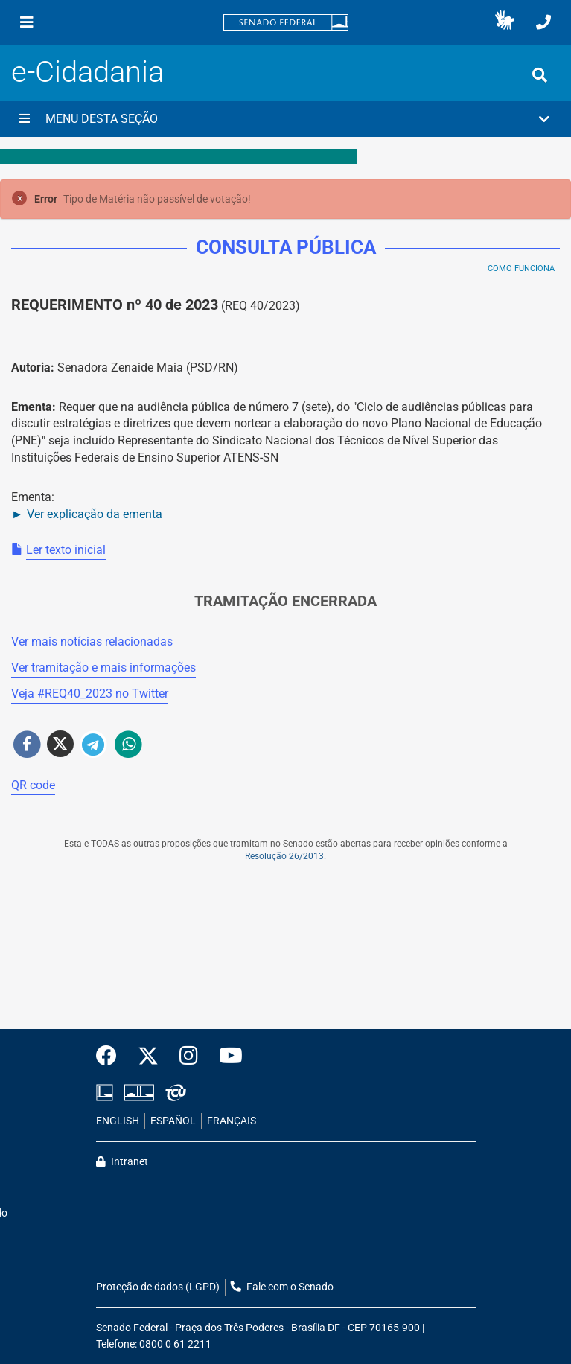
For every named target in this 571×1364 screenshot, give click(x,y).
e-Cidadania (87, 71)
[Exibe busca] (540, 75)
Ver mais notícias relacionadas (92, 641)
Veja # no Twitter (89, 693)
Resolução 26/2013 (284, 856)
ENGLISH (117, 1121)
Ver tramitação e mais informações (103, 667)
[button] (504, 22)
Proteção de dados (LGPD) (158, 1287)
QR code (33, 785)
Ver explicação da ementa (94, 514)
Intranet (122, 1162)
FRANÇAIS (231, 1121)
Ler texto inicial (66, 550)
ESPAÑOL (173, 1121)
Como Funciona (521, 268)
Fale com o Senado (282, 1287)
